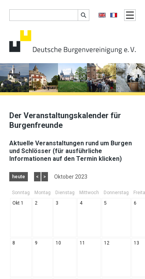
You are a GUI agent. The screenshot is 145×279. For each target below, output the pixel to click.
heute (18, 176)
